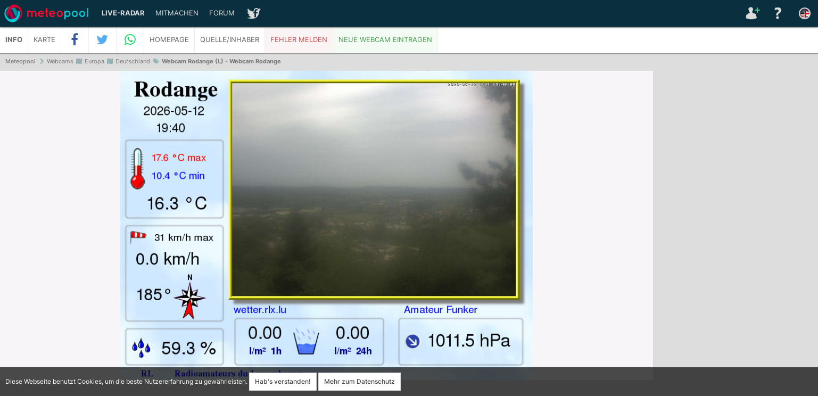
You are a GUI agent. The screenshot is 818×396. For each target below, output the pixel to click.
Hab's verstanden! (283, 381)
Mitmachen (177, 13)
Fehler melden (298, 40)
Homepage (169, 40)
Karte (44, 40)
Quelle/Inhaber (229, 40)
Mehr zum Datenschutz (359, 381)
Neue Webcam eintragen (385, 40)
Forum (222, 13)
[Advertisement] (735, 234)
